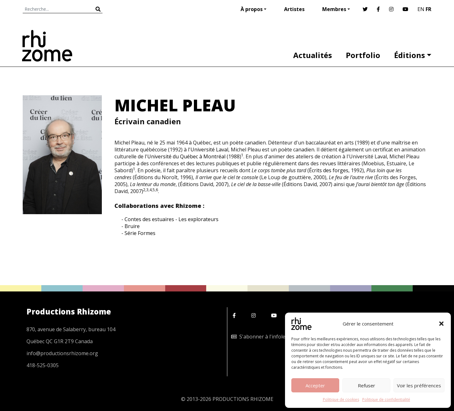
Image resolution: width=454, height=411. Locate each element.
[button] (441, 323)
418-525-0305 (42, 365)
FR (428, 9)
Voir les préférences (419, 385)
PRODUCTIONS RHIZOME (242, 399)
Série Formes (140, 233)
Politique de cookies (341, 399)
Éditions (409, 55)
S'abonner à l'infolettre (262, 336)
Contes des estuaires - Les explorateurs (171, 219)
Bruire (132, 226)
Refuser (366, 385)
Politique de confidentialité (386, 399)
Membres (334, 9)
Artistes (294, 9)
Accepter (315, 385)
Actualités (312, 55)
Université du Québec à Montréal (186, 156)
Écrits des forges (328, 170)
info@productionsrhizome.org (62, 353)
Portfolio (363, 55)
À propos (252, 9)
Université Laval (209, 149)
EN (420, 9)
